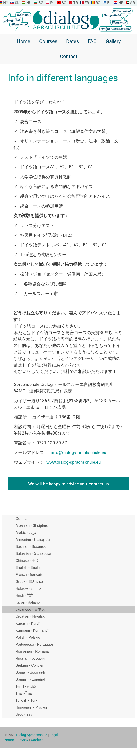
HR (120, 2)
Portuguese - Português (35, 644)
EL (109, 2)
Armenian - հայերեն (33, 539)
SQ (64, 2)
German (22, 519)
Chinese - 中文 (27, 560)
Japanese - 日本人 (30, 609)
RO (98, 2)
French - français (29, 574)
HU (29, 2)
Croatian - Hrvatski (30, 616)
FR (86, 2)
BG (40, 2)
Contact (68, 56)
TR (75, 2)
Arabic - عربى (26, 533)
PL (52, 2)
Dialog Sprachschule (31, 735)
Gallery (113, 41)
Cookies (37, 740)
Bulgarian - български (33, 553)
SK (17, 2)
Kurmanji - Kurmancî (32, 630)
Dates (72, 41)
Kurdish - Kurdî (28, 623)
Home (23, 41)
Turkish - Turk (26, 700)
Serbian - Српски (29, 665)
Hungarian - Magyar (31, 707)
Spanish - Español (30, 679)
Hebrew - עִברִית (28, 588)
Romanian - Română (32, 651)
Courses (48, 41)
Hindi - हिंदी (24, 595)
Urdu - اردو (24, 714)
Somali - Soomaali (30, 672)
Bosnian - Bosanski (31, 546)
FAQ (92, 41)
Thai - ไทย (24, 693)
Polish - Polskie (28, 637)
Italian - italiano (28, 602)
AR (132, 2)
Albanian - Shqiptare (32, 526)
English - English (29, 567)
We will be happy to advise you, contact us (68, 483)
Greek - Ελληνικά (29, 581)
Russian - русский (30, 658)
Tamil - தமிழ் (26, 686)
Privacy (22, 740)
